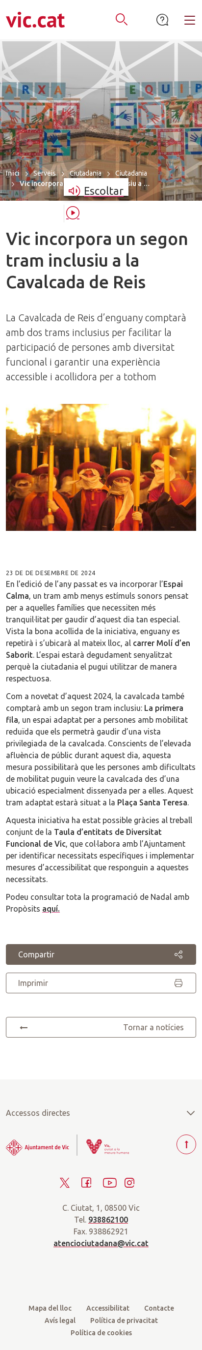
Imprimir (101, 983)
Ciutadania (85, 173)
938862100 (108, 1219)
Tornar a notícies (101, 1027)
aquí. (51, 908)
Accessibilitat (107, 1308)
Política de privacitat (124, 1320)
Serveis (44, 173)
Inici (13, 173)
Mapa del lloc (50, 1308)
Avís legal (60, 1320)
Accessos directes (101, 1113)
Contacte (159, 1308)
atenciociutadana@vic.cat (101, 1243)
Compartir (101, 954)
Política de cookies (101, 1333)
